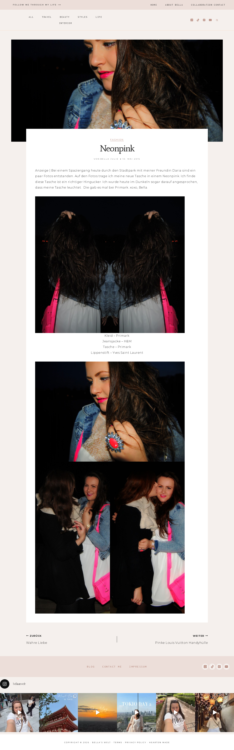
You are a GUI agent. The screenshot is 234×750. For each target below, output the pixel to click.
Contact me (112, 666)
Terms (118, 742)
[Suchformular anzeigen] (216, 19)
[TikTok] (198, 20)
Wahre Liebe (70, 639)
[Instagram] (192, 20)
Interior (65, 23)
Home (153, 5)
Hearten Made (159, 742)
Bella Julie (109, 159)
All (31, 17)
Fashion (117, 139)
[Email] (210, 20)
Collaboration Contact (208, 5)
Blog (91, 666)
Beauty (65, 17)
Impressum (138, 666)
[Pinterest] (204, 20)
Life (99, 17)
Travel (47, 17)
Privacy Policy (135, 742)
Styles (82, 17)
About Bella (174, 5)
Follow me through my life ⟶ (37, 5)
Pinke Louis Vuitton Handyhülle (164, 639)
